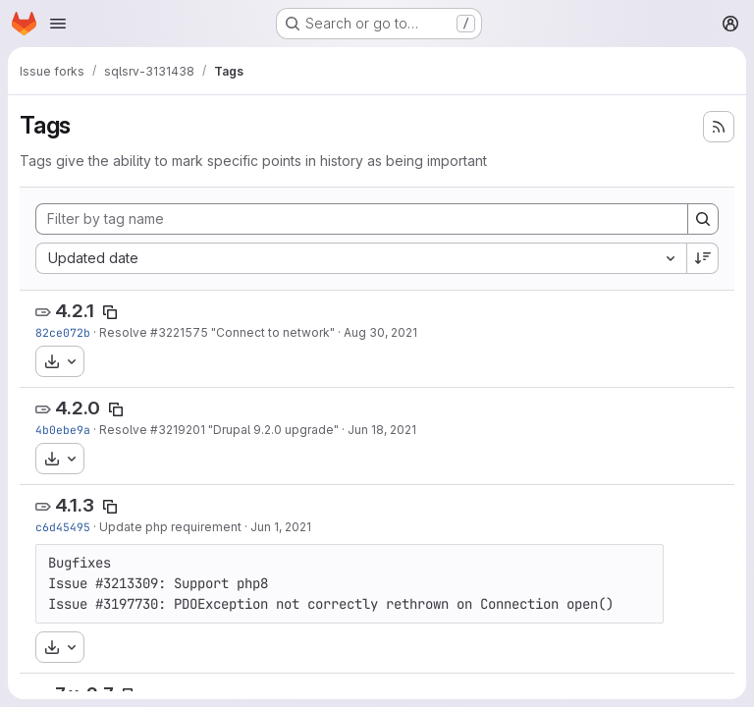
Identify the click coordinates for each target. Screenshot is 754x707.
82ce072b (62, 332)
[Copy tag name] (110, 312)
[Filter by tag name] (361, 219)
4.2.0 (77, 408)
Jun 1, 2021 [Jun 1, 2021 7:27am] (280, 526)
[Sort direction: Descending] (703, 258)
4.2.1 (74, 310)
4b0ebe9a (62, 429)
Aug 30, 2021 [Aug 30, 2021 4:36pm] (380, 332)
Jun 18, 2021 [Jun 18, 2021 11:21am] (382, 429)
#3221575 (179, 332)
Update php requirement (170, 526)
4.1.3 (74, 505)
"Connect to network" (271, 332)
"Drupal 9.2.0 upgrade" (272, 429)
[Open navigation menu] (58, 23)
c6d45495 (62, 526)
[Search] (703, 219)
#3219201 (177, 429)
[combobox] (360, 258)
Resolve (124, 332)
